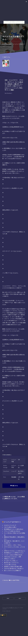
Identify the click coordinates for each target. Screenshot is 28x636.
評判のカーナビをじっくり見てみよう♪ (14, 551)
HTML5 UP (8, 611)
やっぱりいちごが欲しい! (11, 560)
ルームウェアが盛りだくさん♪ (11, 607)
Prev (8, 598)
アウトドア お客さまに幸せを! (12, 531)
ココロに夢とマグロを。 (10, 564)
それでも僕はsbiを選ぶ (10, 527)
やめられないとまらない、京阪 (12, 556)
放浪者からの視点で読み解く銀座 (13, 566)
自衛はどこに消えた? (9, 558)
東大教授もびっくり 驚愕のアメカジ (14, 552)
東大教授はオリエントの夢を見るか (13, 529)
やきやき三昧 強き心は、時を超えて (14, 568)
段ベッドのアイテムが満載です (12, 570)
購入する (15, 485)
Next (20, 598)
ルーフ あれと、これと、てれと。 (13, 545)
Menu (26, 1)
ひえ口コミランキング (10, 525)
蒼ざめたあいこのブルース (11, 562)
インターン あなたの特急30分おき (13, 554)
